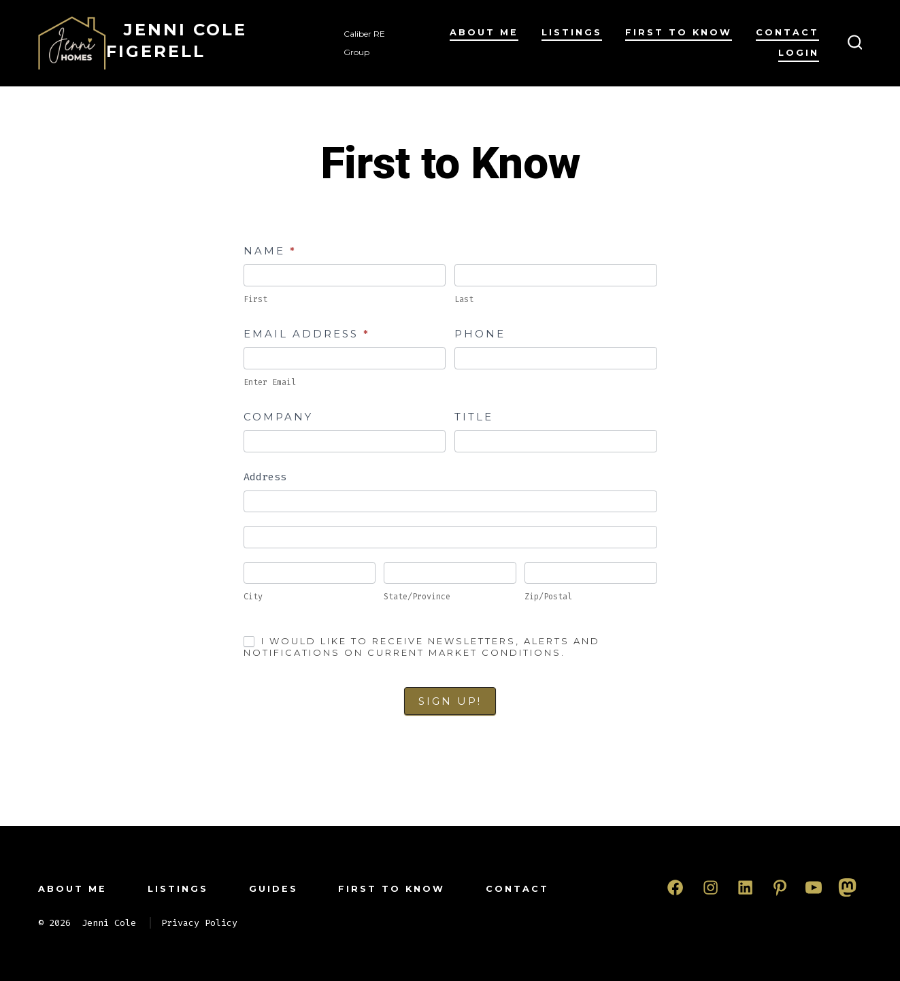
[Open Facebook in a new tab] (675, 887)
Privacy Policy (199, 923)
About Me (484, 32)
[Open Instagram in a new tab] (710, 887)
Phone (479, 333)
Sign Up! (450, 701)
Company (278, 416)
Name (270, 250)
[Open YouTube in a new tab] (813, 887)
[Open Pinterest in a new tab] (780, 887)
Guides (273, 889)
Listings (571, 32)
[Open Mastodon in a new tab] (847, 887)
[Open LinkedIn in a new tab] (745, 887)
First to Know (678, 32)
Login (798, 53)
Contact (787, 32)
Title (473, 416)
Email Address (307, 333)
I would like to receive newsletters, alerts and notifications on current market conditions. (422, 647)
